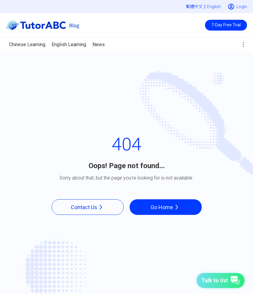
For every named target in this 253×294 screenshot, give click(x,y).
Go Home (165, 207)
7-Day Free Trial (226, 24)
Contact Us (87, 207)
